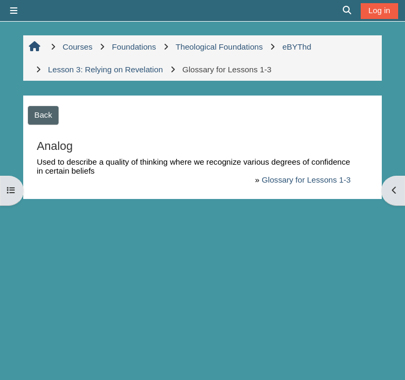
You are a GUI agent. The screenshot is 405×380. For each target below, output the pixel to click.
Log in (379, 10)
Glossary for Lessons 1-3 (306, 179)
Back (43, 114)
